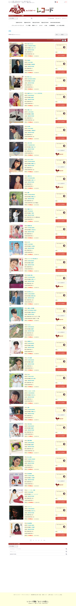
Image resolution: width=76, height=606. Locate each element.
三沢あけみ (33, 229)
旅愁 (28, 192)
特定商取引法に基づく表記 (36, 594)
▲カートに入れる (61, 55)
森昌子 (32, 97)
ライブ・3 (29, 506)
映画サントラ (34, 25)
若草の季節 (29, 440)
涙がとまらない (30, 43)
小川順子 (33, 477)
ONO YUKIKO (30, 128)
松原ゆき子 (33, 312)
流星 (28, 407)
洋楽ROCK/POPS (19, 22)
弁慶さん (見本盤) (30, 308)
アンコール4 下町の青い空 (32, 258)
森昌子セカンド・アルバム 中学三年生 (34, 93)
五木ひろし (33, 395)
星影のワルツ (30, 209)
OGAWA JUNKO (31, 475)
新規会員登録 (51, 18)
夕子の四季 (29, 357)
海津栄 (32, 113)
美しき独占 (29, 457)
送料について (44, 594)
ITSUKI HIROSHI (31, 393)
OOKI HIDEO (30, 244)
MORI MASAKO (31, 95)
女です (28, 242)
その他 (45, 25)
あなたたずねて (30, 159)
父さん (28, 374)
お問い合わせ (50, 594)
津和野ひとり (30, 341)
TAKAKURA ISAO (31, 145)
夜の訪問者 (29, 473)
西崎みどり (33, 163)
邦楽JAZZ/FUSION (44, 22)
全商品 (9, 30)
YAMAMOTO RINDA (32, 45)
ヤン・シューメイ (34, 494)
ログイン (64, 18)
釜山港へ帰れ (30, 275)
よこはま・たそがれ (31, 390)
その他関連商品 (52, 25)
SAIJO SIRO (30, 62)
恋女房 (28, 60)
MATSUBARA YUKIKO (32, 310)
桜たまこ (33, 461)
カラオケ (41, 25)
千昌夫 (32, 213)
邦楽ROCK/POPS (27, 22)
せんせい (29, 324)
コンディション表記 (58, 594)
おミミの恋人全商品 (60, 25)
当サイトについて (17, 594)
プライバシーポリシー (25, 594)
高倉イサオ (33, 147)
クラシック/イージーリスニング (18, 25)
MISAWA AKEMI (31, 227)
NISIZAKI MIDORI (31, 161)
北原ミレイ (33, 180)
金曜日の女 (29, 176)
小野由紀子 (33, 130)
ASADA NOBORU (31, 293)
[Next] (44, 540)
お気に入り (58, 18)
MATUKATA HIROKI (32, 78)
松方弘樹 (33, 80)
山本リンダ (33, 47)
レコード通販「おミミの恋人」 (38, 601)
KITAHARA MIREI (31, 178)
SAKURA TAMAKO (31, 459)
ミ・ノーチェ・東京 (31, 490)
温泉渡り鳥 (29, 225)
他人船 (28, 126)
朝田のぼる (33, 295)
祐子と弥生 (33, 378)
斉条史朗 (33, 64)
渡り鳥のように (30, 291)
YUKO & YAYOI (31, 376)
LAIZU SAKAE (30, 111)
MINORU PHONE (31, 49)
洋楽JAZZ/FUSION (35, 22)
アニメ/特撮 (28, 25)
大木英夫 (33, 246)
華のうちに (29, 76)
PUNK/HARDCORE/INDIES (55, 22)
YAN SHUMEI (30, 492)
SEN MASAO (30, 211)
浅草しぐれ (29, 109)
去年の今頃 (29, 142)
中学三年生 (29, 424)
